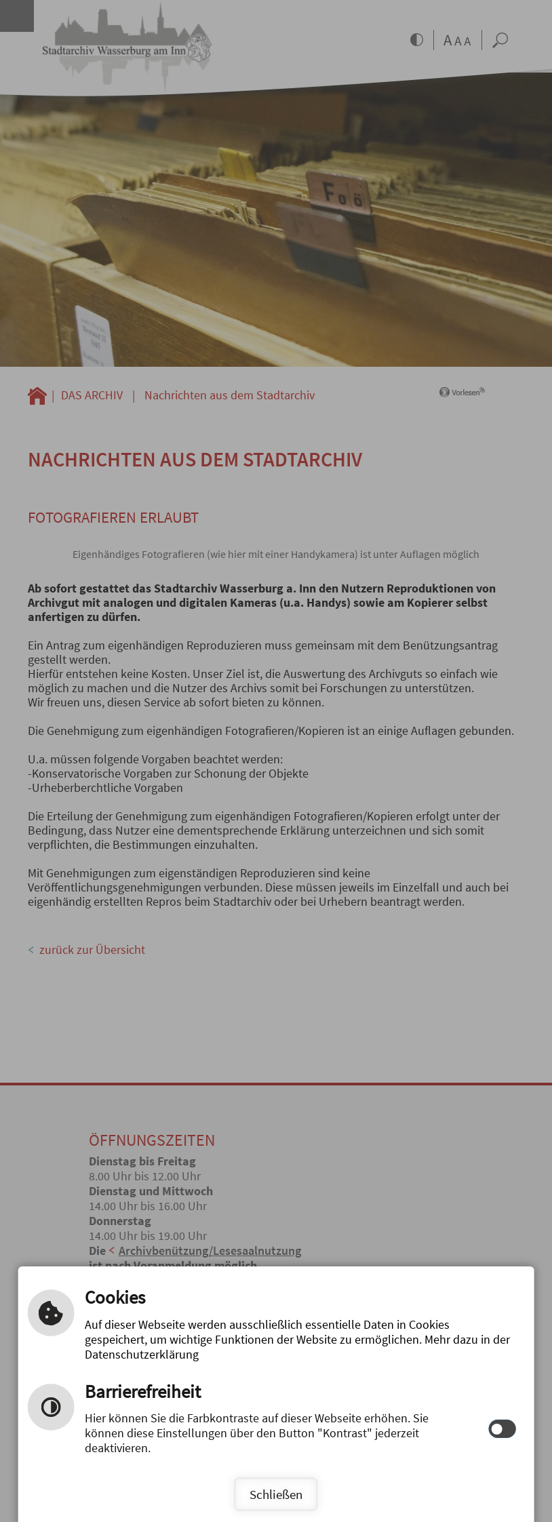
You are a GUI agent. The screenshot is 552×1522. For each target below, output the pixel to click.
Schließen (276, 1494)
